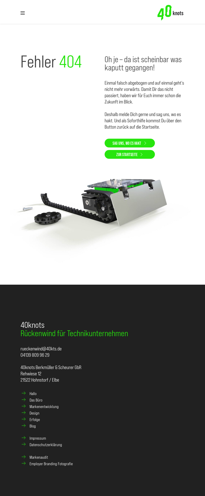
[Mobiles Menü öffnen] (23, 13)
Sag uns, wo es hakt (130, 143)
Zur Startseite (129, 154)
